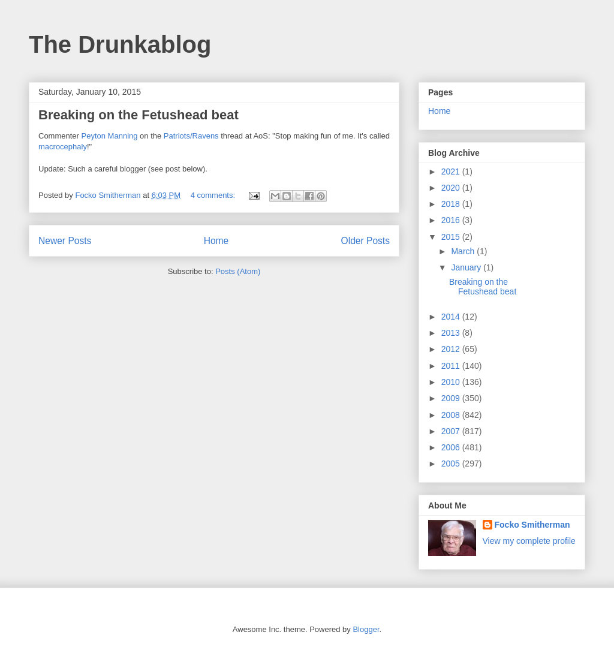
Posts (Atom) (237, 271)
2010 (451, 382)
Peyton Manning (110, 135)
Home (216, 241)
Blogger (366, 629)
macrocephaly (62, 146)
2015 (451, 237)
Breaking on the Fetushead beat (482, 287)
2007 (451, 431)
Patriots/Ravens (191, 135)
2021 (451, 171)
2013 (451, 333)
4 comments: (214, 195)
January (467, 267)
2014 (451, 316)
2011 (451, 366)
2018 (451, 204)
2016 (451, 220)
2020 (451, 187)
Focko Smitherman (532, 524)
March (464, 251)
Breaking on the (90, 114)
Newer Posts (64, 241)
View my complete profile (529, 541)
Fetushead (174, 114)
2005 (451, 463)
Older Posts (365, 241)
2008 (451, 415)
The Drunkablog (120, 44)
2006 (451, 447)
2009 (451, 398)
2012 (451, 349)
